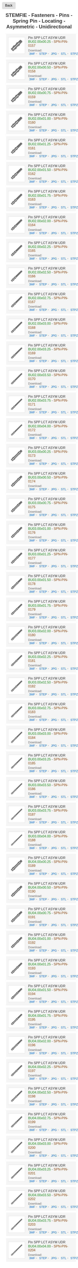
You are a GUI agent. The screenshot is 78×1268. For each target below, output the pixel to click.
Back (9, 5)
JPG (54, 53)
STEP (43, 53)
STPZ (74, 53)
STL (63, 53)
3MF (32, 53)
